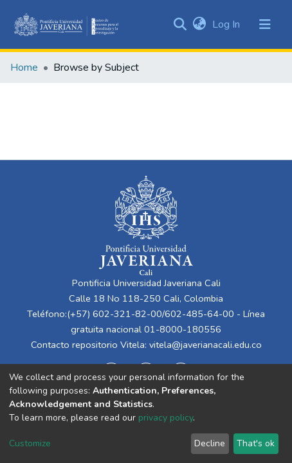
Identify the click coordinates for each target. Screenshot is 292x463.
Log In (227, 24)
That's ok (256, 443)
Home (24, 67)
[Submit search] (179, 24)
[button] (199, 24)
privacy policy (165, 418)
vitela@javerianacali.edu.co (205, 344)
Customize (30, 443)
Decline (209, 443)
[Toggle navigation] (265, 24)
